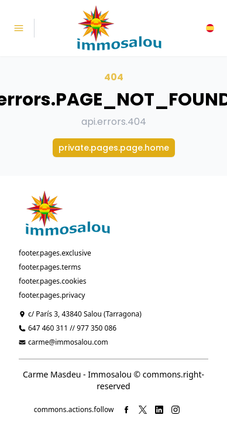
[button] (210, 28)
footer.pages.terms (50, 267)
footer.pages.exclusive (55, 253)
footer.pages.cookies (53, 281)
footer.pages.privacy (52, 295)
